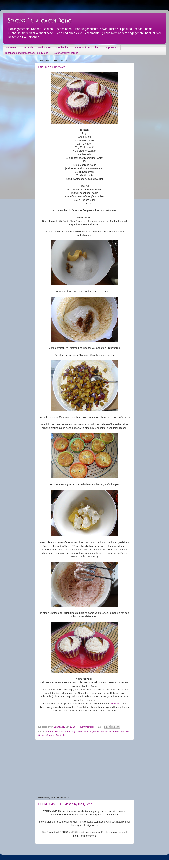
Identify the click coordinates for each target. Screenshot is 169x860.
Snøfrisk (115, 703)
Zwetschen (61, 735)
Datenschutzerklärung (66, 52)
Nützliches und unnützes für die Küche (26, 52)
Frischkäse (60, 731)
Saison (41, 735)
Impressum (111, 47)
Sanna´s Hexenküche (40, 20)
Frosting (71, 731)
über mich (27, 47)
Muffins (104, 731)
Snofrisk (50, 735)
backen (50, 731)
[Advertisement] (84, 768)
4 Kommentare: (86, 727)
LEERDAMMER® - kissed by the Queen (65, 804)
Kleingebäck (93, 731)
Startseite (11, 47)
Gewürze (81, 731)
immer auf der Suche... (87, 47)
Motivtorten (44, 47)
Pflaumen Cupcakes (51, 67)
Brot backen (62, 47)
